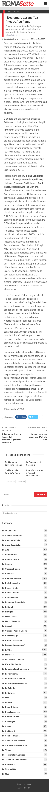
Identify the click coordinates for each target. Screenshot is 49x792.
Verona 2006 (10, 769)
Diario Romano (11, 598)
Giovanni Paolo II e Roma (16, 631)
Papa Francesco (12, 712)
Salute (8, 726)
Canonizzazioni (12, 559)
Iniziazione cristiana (14, 659)
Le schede (10, 688)
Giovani (8, 626)
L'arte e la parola (13, 664)
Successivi (21, 482)
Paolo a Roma (11, 707)
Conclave (9, 574)
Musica (8, 702)
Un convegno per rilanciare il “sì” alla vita (38, 437)
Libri (7, 698)
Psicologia (10, 722)
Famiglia (9, 612)
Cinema (8, 564)
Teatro (8, 750)
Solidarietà (10, 731)
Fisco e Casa (10, 617)
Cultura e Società (13, 578)
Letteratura (10, 693)
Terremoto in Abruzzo (15, 755)
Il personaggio (11, 636)
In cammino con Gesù (15, 645)
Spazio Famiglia (12, 736)
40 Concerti (10, 531)
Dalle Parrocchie (12, 583)
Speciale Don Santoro (15, 741)
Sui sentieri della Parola (16, 745)
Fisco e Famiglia (12, 621)
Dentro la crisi (12, 593)
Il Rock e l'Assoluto (13, 640)
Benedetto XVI (11, 555)
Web (7, 774)
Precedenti (10, 482)
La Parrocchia (11, 674)
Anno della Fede (12, 540)
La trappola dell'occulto (16, 683)
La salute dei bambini (15, 679)
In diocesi (9, 655)
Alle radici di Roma (13, 535)
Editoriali (9, 607)
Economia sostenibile (15, 602)
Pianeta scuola (12, 717)
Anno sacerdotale (13, 545)
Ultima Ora (10, 764)
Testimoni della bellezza (16, 760)
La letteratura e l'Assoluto (17, 669)
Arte (7, 550)
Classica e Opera (12, 569)
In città (8, 650)
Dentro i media (11, 588)
